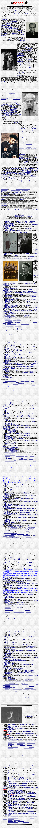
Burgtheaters (19, 30)
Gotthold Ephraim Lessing (32, 636)
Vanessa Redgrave (7, 113)
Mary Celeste (32, 774)
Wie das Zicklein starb (29, 688)
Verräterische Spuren (9, 411)
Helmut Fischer (25, 684)
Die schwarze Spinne (9, 366)
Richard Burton (5, 112)
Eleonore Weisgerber (26, 179)
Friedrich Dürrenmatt (22, 181)
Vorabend (10, 796)
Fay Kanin (33, 421)
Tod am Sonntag (12, 679)
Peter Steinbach (21, 821)
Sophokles (27, 425)
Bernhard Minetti (16, 756)
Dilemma (7, 228)
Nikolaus (8, 815)
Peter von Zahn (24, 578)
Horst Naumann (18, 173)
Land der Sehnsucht (9, 300)
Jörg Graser (21, 157)
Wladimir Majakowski (27, 731)
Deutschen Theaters (18, 13)
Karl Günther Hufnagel (23, 778)
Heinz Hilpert (30, 415)
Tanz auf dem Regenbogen (16, 178)
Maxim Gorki (25, 397)
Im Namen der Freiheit (9, 569)
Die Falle (7, 410)
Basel (14, 9)
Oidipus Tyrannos (11, 766)
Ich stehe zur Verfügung (12, 791)
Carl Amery (21, 791)
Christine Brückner (29, 647)
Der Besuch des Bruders (12, 778)
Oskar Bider (27, 253)
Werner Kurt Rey (30, 675)
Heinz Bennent (33, 689)
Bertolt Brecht (35, 393)
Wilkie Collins (30, 594)
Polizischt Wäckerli (9, 307)
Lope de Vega (28, 171)
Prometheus (10, 728)
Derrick (7, 169)
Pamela (9, 777)
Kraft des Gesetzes (8, 504)
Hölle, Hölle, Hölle (7, 521)
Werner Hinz (20, 177)
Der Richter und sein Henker (10, 381)
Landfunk (10, 820)
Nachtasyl (7, 397)
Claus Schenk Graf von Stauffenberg (12, 537)
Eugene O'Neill (20, 53)
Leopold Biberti (29, 228)
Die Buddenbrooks (8, 639)
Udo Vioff (5, 388)
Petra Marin (20, 232)
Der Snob (7, 689)
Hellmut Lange (6, 446)
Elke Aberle (24, 463)
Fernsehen (22, 215)
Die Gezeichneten (8, 295)
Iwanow (6, 559)
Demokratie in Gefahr (9, 299)
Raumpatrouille (8, 490)
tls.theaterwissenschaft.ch (19, 209)
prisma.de (31, 371)
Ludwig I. (2, 116)
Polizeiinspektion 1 (11, 633)
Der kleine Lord (8, 416)
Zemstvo (10, 561)
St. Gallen (16, 10)
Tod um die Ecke (27, 435)
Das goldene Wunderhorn (13, 770)
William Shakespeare (33, 510)
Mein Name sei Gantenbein (14, 793)
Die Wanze (10, 731)
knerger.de (22, 199)
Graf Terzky (15, 758)
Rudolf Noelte (5, 428)
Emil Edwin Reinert (16, 258)
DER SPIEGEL (3, 203)
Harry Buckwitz (8, 441)
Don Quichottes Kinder (5, 183)
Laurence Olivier (18, 114)
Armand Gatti (5, 506)
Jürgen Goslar (35, 768)
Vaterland (26, 161)
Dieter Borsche (6, 550)
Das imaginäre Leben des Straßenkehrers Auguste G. (15, 505)
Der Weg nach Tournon (9, 597)
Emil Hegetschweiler (17, 320)
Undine (9, 765)
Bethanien (7, 486)
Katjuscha (10, 745)
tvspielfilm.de (6, 519)
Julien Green (29, 514)
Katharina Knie (28, 283)
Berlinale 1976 (22, 154)
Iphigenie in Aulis (11, 724)
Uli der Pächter (8, 310)
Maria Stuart (29, 48)
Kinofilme (36, 162)
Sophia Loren (11, 110)
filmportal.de (26, 209)
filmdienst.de (12, 288)
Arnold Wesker (30, 67)
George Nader (31, 342)
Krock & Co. (7, 607)
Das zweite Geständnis (12, 604)
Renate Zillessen (29, 555)
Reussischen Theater (29, 14)
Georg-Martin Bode (20, 534)
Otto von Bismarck (7, 549)
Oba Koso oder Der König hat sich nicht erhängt (17, 785)
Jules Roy (5, 654)
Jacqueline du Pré (7, 118)
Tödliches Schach (12, 432)
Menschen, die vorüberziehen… (11, 283)
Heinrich (7, 357)
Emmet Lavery (35, 440)
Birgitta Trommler (22, 698)
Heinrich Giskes (13, 357)
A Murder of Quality (30, 802)
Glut (6, 370)
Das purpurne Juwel (12, 772)
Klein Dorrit (10, 748)
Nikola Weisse (12, 587)
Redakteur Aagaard (12, 821)
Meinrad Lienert (33, 256)
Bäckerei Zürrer (8, 320)
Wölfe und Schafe (11, 740)
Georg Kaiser (29, 735)
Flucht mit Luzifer (18, 192)
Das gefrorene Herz (9, 657)
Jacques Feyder (6, 288)
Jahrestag (10, 810)
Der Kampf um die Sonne (25, 492)
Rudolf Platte (16, 403)
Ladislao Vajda (34, 128)
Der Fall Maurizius (33, 184)
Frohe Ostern (7, 582)
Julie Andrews (16, 118)
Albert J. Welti (17, 87)
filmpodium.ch (12, 229)
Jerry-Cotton (22, 342)
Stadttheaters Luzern (14, 21)
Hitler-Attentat (10, 591)
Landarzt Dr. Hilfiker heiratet (11, 305)
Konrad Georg (21, 438)
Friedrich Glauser (10, 225)
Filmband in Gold (29, 144)
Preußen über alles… (9, 548)
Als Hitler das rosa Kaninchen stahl (12, 631)
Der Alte (9, 678)
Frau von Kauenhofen (12, 811)
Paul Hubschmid (29, 222)
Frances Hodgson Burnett (30, 416)
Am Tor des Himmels (27, 501)
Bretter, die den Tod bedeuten (13, 805)
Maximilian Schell (17, 349)
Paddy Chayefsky (18, 551)
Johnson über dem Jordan (13, 747)
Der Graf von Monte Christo (10, 642)
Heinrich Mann (11, 819)
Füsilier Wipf (3, 81)
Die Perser (10, 799)
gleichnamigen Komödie (25, 413)
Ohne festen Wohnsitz (10, 172)
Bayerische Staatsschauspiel (13, 28)
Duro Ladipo (5, 786)
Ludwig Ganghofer (22, 356)
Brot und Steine (8, 360)
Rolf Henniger (5, 622)
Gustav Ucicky (5, 104)
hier (24, 195)
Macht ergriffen (4, 19)
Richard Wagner (12, 112)
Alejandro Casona (26, 493)
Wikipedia (7, 209)
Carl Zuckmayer (12, 106)
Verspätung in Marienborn (10, 338)
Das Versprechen (30, 130)
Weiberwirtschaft (22, 796)
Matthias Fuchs (19, 184)
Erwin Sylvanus (20, 744)
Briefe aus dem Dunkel (9, 453)
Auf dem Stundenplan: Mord (14, 527)
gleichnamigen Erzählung (17, 627)
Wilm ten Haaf (15, 384)
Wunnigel (7, 627)
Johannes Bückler (22, 138)
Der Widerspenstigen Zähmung (11, 413)
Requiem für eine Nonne (12, 726)
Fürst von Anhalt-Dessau (18, 668)
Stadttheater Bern (9, 23)
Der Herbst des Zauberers (13, 795)
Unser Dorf (20, 38)
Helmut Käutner (29, 133)
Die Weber (10, 743)
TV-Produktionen (11, 193)
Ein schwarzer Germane (9, 439)
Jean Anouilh (22, 395)
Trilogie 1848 (7, 650)
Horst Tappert (19, 669)
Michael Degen (21, 170)
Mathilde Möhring (12, 787)
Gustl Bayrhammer (21, 604)
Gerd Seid (6, 511)
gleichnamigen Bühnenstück (18, 559)
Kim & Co (7, 600)
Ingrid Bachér (18, 774)
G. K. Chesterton (8, 773)
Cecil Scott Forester (32, 408)
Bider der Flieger (8, 253)
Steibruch (7, 289)
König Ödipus (10, 763)
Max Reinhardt (28, 13)
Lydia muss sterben (9, 443)
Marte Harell (10, 105)
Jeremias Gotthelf (28, 310)
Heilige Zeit (10, 781)
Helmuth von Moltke (28, 550)
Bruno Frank (32, 517)
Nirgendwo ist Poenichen (10, 647)
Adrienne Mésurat (8, 514)
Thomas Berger (27, 805)
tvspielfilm (5, 697)
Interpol (6, 435)
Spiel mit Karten (11, 606)
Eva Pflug (13, 445)
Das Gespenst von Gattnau (13, 822)
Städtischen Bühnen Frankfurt (7, 27)
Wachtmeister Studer (9, 224)
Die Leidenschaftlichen (9, 672)
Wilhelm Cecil (27, 47)
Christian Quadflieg (4, 189)
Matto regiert (7, 292)
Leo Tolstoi (31, 459)
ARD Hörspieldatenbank (5, 195)
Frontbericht (10, 737)
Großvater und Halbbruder (13, 816)
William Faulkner (8, 727)
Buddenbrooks (25, 639)
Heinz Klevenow (34, 548)
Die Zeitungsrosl (12, 634)
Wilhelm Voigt (11, 402)
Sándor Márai (32, 495)
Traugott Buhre (7, 507)
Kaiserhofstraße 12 (9, 655)
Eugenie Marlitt (25, 190)
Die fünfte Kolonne (24, 168)
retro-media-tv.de (32, 482)
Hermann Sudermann (29, 781)
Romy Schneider (7, 315)
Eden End (7, 612)
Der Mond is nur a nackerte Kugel (11, 363)
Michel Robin (5, 376)
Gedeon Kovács (20, 702)
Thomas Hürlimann (33, 816)
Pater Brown (7, 520)
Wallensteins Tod (13, 760)
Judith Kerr (35, 631)
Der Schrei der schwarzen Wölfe (11, 347)
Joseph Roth (29, 562)
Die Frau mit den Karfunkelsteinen (23, 189)
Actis (6, 433)
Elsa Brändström (17, 555)
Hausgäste (7, 361)
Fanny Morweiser (31, 700)
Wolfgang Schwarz (12, 469)
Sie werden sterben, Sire (9, 448)
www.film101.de (10, 404)
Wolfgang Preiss (4, 176)
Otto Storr (10, 387)
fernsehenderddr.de (8, 626)
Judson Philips (24, 783)
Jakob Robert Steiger (31, 650)
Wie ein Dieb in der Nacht (10, 437)
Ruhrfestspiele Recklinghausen (21, 456)
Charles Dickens (14, 750)
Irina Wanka (16, 191)
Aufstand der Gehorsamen (10, 424)
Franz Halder (23, 174)
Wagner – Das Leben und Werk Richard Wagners (14, 681)
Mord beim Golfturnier (12, 783)
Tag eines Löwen (11, 776)
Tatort (8, 603)
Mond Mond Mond (9, 610)
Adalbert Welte (19, 790)
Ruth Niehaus (35, 514)
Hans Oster (31, 175)
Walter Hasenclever (28, 808)
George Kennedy (4, 110)
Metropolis (7, 221)
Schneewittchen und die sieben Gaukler (12, 337)
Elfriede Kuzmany (13, 414)
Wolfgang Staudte (16, 691)
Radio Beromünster (7, 318)
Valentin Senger (27, 655)
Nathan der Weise (8, 636)
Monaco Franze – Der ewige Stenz (11, 684)
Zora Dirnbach (22, 742)
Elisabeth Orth (27, 433)
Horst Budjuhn (9, 87)
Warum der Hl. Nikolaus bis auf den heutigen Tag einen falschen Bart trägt (22, 813)
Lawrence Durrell (19, 433)
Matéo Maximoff (31, 792)
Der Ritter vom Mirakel (9, 461)
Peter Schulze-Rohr (30, 592)
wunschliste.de (12, 429)
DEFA (17, 624)
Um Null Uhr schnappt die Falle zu (11, 342)
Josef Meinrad (18, 520)
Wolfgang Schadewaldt (26, 768)
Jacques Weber (26, 644)
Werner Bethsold (29, 716)
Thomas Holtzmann (8, 427)
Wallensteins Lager (13, 759)
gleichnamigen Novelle (21, 366)
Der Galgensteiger (19, 650)
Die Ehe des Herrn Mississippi (27, 50)
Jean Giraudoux (17, 486)
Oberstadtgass (8, 317)
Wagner (15, 111)
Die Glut (26, 495)
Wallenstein (29, 756)
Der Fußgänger (8, 349)
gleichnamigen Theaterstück (22, 329)
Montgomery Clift (17, 103)
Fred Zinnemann (16, 99)
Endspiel (9, 733)
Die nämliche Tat (11, 744)
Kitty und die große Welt (10, 313)
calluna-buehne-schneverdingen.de (10, 533)
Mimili (9, 807)
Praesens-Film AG (22, 40)
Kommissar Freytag (9, 438)
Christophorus (11, 790)
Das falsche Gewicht (9, 562)
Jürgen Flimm (20, 585)
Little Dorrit (6, 750)
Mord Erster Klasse (12, 802)
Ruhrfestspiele (6, 756)
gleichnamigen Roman (15, 190)
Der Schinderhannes (23, 134)
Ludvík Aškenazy (8, 814)
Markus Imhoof (20, 350)
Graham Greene (30, 566)
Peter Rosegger (7, 688)
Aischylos (28, 799)
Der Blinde (7, 494)
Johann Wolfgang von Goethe (8, 729)
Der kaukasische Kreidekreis (10, 393)
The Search (13, 102)
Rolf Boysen (9, 524)
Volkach (2, 199)
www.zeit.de (6, 429)
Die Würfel (10, 762)
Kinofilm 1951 (9, 423)
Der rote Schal (8, 594)
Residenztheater (22, 415)
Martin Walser (26, 822)
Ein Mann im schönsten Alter (10, 339)
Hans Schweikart (6, 497)
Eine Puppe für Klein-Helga (14, 450)
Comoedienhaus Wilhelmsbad (24, 621)
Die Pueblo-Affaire (8, 578)
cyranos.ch (10, 39)
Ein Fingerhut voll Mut (9, 399)
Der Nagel (7, 530)
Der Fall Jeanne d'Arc (9, 484)
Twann (17, 382)
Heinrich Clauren (29, 807)
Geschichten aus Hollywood (13, 818)
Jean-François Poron (32, 646)
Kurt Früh (24, 299)
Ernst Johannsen (21, 798)
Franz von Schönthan (28, 748)
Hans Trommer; (27, 316)
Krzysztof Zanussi (20, 364)
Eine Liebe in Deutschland (10, 368)
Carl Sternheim (28, 62)
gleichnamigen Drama (17, 397)
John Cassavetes (13, 109)
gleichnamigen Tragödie (22, 763)
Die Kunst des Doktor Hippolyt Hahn (15, 739)
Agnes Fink (3, 191)
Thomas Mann (33, 639)
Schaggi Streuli (12, 93)
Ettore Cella (26, 585)
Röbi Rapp (19, 230)
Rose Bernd (20, 59)
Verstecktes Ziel (8, 358)
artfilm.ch (9, 351)
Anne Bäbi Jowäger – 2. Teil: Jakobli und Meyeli (14, 334)
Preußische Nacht (8, 668)
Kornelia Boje (7, 407)
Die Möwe (29, 63)
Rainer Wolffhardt (9, 403)
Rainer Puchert (18, 804)
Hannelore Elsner (20, 602)
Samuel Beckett (31, 733)
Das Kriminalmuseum (15, 168)
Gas (8, 735)
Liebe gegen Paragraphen (10, 522)
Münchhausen (10, 808)
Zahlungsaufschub (8, 408)
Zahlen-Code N (12, 431)
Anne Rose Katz (4, 205)
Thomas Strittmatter (11, 702)
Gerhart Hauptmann (29, 59)
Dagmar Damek (4, 190)
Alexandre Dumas (16, 644)
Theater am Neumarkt (8, 585)
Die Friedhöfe (8, 400)
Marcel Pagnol (21, 383)
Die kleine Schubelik (13, 528)
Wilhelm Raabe (27, 627)
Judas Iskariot (13, 534)
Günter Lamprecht (21, 55)
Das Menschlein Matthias (10, 230)
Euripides (33, 724)
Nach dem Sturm (8, 296)
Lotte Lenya (32, 456)
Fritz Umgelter (17, 525)
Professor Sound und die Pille (10, 545)
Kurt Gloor (29, 147)
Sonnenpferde (8, 653)
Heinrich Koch (5, 513)
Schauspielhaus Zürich (5, 25)
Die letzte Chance (8, 291)
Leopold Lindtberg (4, 98)
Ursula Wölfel (27, 610)
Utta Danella (3, 179)
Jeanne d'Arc (32, 484)
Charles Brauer (32, 181)
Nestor (11, 513)
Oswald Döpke (8, 500)
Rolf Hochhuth (27, 368)
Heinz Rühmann (22, 131)
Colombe (7, 395)
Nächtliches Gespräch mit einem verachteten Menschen (15, 660)
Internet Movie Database (19, 216)
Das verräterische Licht (13, 451)
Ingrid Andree (29, 395)
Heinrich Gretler (7, 226)
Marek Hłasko (22, 400)
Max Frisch (5, 794)
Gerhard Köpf (17, 820)
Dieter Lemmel (25, 484)
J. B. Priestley (28, 612)
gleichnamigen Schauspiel (21, 636)
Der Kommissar (32, 168)
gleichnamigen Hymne (21, 728)
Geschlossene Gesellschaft (10, 624)
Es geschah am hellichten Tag (10, 324)
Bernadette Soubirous (9, 405)
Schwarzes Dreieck (12, 529)
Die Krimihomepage (8, 420)
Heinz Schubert (29, 170)
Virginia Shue (19, 75)
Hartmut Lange (31, 811)
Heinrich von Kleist (24, 357)
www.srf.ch (30, 346)
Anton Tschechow (20, 64)
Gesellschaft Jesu (27, 440)
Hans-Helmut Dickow (30, 508)
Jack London (9, 348)
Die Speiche (19, 607)
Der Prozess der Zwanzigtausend (11, 306)
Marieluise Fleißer (34, 583)
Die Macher (10, 804)
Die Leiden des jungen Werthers (24, 672)
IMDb (17, 288)
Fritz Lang (18, 221)
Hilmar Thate (11, 651)
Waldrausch (7, 356)
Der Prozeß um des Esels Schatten (14, 779)
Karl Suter (21, 565)
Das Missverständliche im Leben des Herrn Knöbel (15, 508)
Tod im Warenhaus (11, 798)
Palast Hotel (7, 301)
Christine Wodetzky (6, 512)
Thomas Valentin (13, 615)
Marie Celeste (10, 774)
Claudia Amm (20, 56)
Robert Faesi (18, 81)
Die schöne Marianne (9, 602)
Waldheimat (7, 686)
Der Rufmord (11, 635)
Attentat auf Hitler (8, 173)
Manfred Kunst (6, 417)
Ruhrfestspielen (15, 33)
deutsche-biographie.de (33, 209)
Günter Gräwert (26, 553)
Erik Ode (21, 526)
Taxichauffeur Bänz (9, 322)
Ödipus (17, 427)
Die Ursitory (10, 792)
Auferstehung (22, 745)
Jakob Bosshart (31, 352)
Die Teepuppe (7, 436)
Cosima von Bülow (8, 114)
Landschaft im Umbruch (10, 316)
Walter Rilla (5, 496)
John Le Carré (6, 803)
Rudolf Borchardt (23, 777)
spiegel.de (36, 550)
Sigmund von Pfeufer (5, 115)
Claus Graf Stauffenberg (26, 172)
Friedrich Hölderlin (6, 426)
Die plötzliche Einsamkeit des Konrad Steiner (27, 148)
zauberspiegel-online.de (32, 527)
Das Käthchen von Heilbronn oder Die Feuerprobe (17, 751)
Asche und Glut (8, 495)
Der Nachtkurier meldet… (10, 452)
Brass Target (15, 108)
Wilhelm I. (15, 550)
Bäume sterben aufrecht (9, 493)
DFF (29, 624)
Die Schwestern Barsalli (12, 742)
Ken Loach (26, 162)
